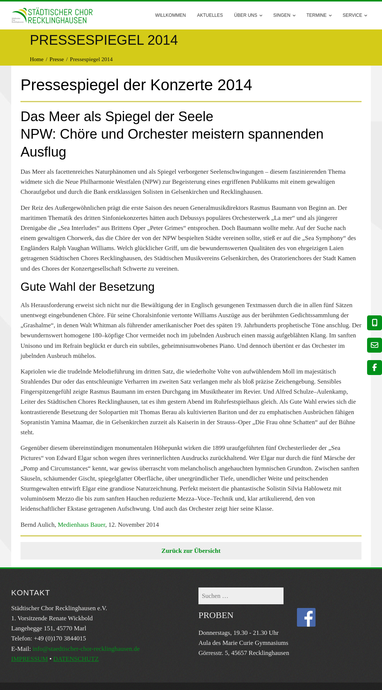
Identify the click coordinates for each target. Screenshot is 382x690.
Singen (284, 15)
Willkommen (170, 15)
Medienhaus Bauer (81, 524)
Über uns (248, 15)
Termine (319, 15)
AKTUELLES (210, 15)
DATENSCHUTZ (76, 658)
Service (355, 15)
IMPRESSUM (29, 658)
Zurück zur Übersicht (191, 550)
